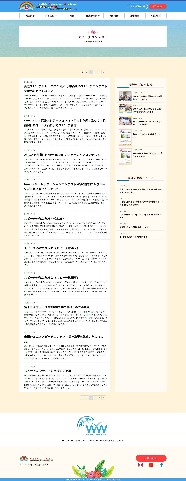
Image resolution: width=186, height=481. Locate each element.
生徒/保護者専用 (138, 6)
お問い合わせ (158, 6)
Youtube (113, 15)
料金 (72, 15)
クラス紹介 (51, 15)
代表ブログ (156, 15)
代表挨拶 (30, 15)
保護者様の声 (93, 15)
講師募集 (135, 15)
